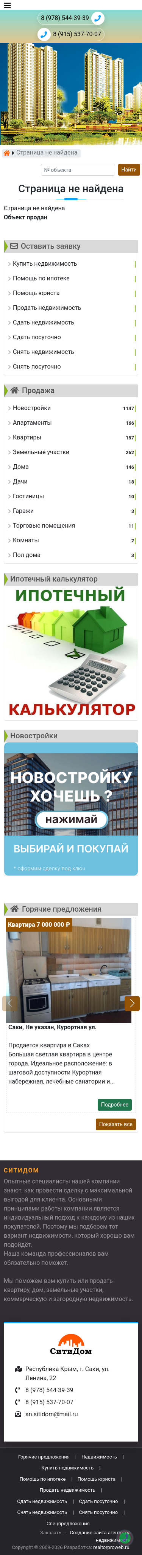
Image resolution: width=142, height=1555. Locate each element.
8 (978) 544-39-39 (73, 18)
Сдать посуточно (98, 1501)
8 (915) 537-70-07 (69, 34)
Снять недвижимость (42, 1512)
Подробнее (114, 1105)
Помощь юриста (96, 1479)
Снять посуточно (98, 1512)
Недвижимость (99, 1457)
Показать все (116, 1124)
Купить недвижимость (68, 1468)
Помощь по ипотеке (43, 1479)
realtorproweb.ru (111, 1547)
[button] (132, 1003)
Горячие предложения (44, 1457)
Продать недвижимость (67, 1490)
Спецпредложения (68, 1523)
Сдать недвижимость (42, 1501)
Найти (129, 170)
